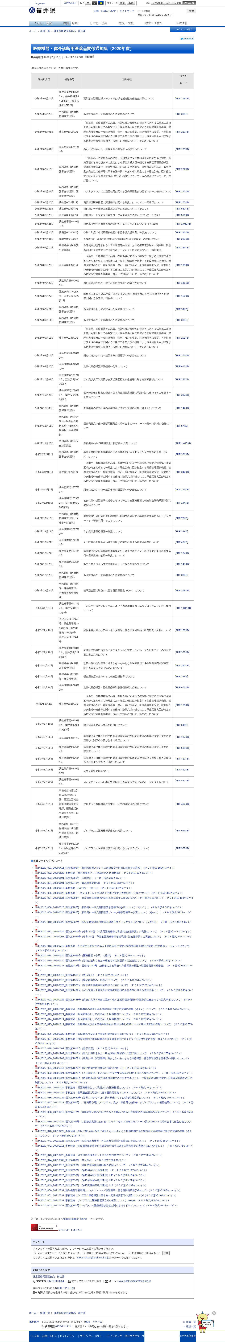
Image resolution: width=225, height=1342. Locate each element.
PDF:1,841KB (183, 608)
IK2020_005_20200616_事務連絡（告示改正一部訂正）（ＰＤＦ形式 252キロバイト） (84, 888)
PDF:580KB (182, 208)
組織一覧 (45, 31)
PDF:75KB (181, 518)
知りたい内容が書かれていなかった (105, 1253)
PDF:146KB (182, 282)
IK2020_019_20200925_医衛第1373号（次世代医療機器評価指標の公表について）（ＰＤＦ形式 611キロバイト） (99, 985)
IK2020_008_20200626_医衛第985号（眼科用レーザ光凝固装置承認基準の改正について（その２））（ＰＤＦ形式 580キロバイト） (109, 907)
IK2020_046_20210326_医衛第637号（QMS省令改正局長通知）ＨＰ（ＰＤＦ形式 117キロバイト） (91, 1170)
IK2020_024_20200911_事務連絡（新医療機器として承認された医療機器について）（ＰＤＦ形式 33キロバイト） (99, 1019)
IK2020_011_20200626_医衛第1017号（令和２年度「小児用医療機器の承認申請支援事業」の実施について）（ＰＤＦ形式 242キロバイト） (114, 931)
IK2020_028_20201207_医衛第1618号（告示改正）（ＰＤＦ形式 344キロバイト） (82, 1048)
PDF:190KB (182, 265)
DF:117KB (183, 737)
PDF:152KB (182, 296)
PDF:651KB (182, 687)
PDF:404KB (182, 804)
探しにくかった (71, 1253)
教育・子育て (154, 23)
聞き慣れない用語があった (146, 1253)
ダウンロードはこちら (57, 1229)
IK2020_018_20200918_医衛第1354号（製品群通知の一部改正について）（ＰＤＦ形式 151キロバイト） (94, 980)
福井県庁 (34, 1321)
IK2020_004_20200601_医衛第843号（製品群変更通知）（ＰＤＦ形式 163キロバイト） (85, 882)
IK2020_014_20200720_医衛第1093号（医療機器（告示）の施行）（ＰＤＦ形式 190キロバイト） (91, 955)
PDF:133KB (182, 247)
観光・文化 (126, 23)
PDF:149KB (182, 564)
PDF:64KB (181, 725)
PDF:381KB (182, 454)
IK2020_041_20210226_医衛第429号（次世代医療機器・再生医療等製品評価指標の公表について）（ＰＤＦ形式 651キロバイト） (108, 1140)
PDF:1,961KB (183, 223)
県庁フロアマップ (134, 1336)
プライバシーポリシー (92, 1336)
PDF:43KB (181, 542)
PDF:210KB (182, 131)
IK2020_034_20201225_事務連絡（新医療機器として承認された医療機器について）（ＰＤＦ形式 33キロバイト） (99, 1087)
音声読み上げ (70, 3)
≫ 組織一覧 (189, 1321)
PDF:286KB (182, 191)
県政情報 (182, 23)
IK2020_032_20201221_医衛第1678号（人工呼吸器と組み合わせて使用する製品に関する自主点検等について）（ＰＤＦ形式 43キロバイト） (114, 1073)
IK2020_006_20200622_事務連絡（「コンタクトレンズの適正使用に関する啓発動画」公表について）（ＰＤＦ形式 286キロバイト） (110, 893)
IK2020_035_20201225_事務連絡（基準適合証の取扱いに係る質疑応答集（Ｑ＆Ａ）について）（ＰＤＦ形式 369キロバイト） (106, 1092)
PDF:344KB (182, 472)
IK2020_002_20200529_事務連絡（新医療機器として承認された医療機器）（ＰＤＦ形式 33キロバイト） (94, 872)
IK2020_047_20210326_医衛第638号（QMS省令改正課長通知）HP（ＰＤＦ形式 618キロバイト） (91, 1175)
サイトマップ (127, 11)
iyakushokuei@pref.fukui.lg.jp (93, 1257)
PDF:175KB (182, 489)
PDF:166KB (182, 705)
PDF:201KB (182, 337)
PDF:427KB (182, 758)
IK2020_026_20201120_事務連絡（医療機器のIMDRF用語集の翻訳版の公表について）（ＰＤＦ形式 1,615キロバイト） (102, 1033)
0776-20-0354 (56, 1281)
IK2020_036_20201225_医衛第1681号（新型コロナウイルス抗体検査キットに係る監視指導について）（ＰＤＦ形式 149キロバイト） (110, 1097)
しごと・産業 (98, 23)
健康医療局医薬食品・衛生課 (69, 31)
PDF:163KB (182, 149)
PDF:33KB (181, 114)
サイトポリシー (68, 1336)
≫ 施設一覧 (189, 1326)
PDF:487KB (182, 780)
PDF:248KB (182, 379)
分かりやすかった (47, 1253)
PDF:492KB (182, 769)
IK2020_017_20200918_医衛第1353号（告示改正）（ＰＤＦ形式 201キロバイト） (82, 975)
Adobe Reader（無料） (75, 1218)
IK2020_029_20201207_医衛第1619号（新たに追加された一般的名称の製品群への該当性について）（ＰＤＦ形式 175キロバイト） (109, 1053)
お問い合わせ (49, 1336)
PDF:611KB (182, 366)
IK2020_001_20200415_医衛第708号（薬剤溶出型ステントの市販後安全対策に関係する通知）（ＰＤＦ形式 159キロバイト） (106, 867)
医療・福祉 (71, 23)
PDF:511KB (182, 215)
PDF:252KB (182, 169)
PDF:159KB (182, 98)
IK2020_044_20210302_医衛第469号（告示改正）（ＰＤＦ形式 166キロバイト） (81, 1160)
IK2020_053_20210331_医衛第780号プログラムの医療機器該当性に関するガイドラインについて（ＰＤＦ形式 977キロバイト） (107, 1205)
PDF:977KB (182, 848)
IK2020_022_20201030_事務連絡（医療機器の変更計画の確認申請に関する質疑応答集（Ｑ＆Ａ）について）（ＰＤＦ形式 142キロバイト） (113, 1009)
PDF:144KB (182, 502)
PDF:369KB (182, 590)
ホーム (32, 31)
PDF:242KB (182, 232)
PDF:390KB (182, 665)
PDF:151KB (182, 355)
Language (40, 3)
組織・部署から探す (105, 11)
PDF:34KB (181, 309)
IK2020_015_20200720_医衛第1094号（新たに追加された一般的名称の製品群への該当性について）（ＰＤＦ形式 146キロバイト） (109, 960)
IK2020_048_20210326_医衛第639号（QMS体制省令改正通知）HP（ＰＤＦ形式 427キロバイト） (91, 1180)
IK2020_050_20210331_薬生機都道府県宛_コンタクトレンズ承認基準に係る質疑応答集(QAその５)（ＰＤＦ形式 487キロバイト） (108, 1190)
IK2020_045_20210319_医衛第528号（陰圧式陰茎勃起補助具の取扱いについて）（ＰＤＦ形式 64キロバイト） (98, 1165)
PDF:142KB (182, 408)
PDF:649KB (182, 830)
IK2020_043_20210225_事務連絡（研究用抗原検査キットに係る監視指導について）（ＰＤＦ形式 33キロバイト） (99, 1155)
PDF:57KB (181, 425)
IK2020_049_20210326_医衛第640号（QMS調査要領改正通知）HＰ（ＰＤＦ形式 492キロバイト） (91, 1185)
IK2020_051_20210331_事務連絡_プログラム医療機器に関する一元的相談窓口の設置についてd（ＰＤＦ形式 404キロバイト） (106, 1195)
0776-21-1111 (63, 1326)
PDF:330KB (182, 394)
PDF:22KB (181, 531)
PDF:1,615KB (183, 443)
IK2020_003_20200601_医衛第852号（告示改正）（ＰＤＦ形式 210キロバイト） (81, 877)
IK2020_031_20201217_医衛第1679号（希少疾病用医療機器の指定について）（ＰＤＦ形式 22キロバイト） (96, 1067)
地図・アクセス (65, 1288)
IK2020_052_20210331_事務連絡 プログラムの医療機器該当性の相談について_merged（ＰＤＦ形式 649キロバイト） (102, 1200)
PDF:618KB (182, 747)
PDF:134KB (182, 553)
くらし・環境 (43, 23)
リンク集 (34, 1336)
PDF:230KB (182, 238)
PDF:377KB (182, 652)
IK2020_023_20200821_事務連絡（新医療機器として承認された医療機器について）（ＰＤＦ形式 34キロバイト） (99, 1014)
